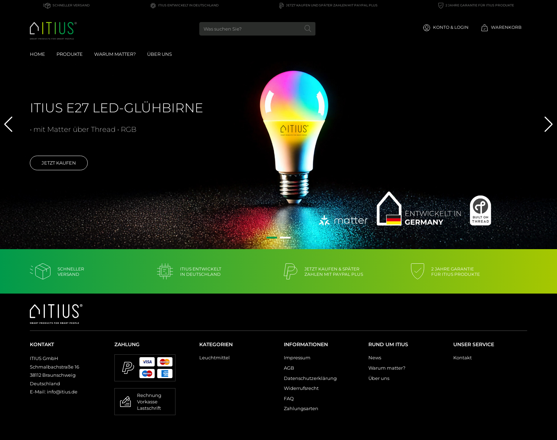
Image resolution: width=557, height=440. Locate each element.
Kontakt (462, 357)
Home (37, 54)
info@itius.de (62, 392)
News (374, 357)
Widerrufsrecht (301, 388)
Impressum (297, 357)
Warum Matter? (115, 54)
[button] (271, 237)
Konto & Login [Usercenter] (446, 27)
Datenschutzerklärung (310, 378)
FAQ (289, 398)
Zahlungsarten (301, 408)
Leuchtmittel (214, 357)
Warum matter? (386, 368)
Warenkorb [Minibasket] (501, 27)
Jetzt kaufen (59, 163)
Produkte (69, 54)
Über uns (159, 54)
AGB (289, 368)
